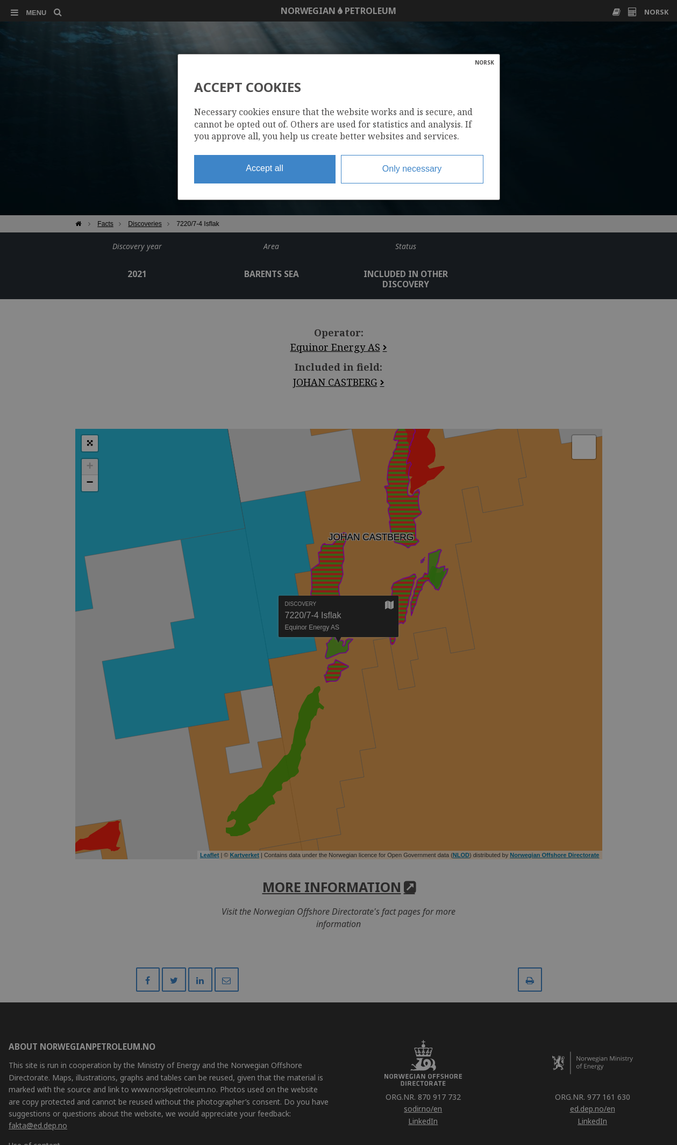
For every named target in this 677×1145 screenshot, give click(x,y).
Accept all (264, 168)
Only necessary (411, 168)
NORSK (484, 62)
